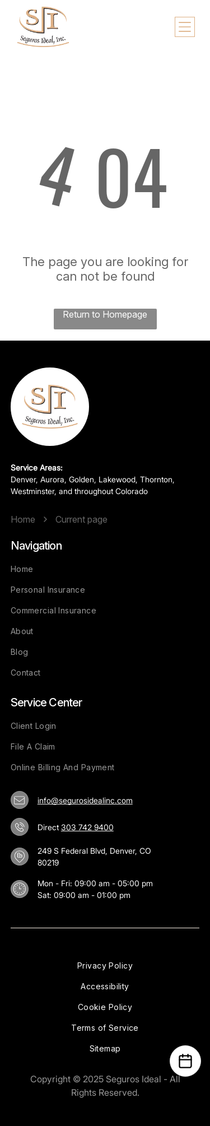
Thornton (156, 479)
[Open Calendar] (185, 1061)
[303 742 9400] (19, 826)
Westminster (32, 491)
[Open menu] (185, 27)
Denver (23, 479)
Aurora (52, 479)
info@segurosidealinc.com (85, 800)
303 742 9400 (87, 827)
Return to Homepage (105, 314)
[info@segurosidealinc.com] (19, 800)
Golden (81, 479)
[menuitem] (105, 569)
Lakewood (117, 479)
